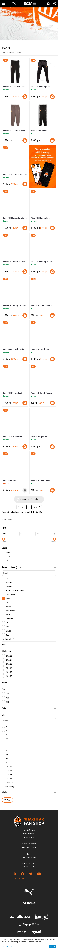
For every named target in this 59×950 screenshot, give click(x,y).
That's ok (52, 946)
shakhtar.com (19, 878)
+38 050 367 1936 (28, 867)
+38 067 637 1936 (28, 863)
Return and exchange (29, 847)
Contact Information (29, 830)
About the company (29, 834)
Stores (29, 854)
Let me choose (7, 946)
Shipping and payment (29, 844)
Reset (7, 800)
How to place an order (29, 858)
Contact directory (29, 837)
